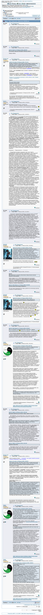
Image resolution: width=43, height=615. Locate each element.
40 (9, 18)
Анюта (4, 101)
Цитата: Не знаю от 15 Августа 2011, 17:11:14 (18, 62)
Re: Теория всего (15, 23)
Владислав (5, 58)
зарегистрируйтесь (28, 1)
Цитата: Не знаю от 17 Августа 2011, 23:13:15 (22, 298)
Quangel (5, 244)
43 (14, 18)
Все (20, 18)
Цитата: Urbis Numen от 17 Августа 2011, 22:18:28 (19, 284)
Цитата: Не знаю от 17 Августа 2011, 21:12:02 (22, 247)
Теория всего (11, 16)
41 (11, 18)
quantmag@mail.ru (26, 7)
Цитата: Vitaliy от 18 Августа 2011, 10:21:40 (18, 412)
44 (15, 18)
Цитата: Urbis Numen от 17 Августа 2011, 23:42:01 (19, 328)
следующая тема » (36, 16)
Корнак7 (10, 14)
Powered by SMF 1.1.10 (13, 613)
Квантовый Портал (9, 10)
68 (17, 18)
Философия (9, 13)
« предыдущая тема (36, 15)
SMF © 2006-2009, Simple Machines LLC (26, 613)
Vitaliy (4, 342)
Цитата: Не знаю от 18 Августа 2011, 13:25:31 (18, 461)
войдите (20, 1)
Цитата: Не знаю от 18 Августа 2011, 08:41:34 (22, 345)
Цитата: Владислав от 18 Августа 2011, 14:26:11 (23, 562)
